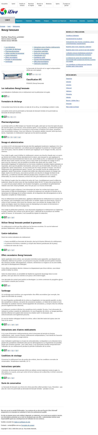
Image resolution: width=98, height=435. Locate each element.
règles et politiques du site (22, 422)
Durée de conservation (41, 53)
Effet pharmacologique (41, 61)
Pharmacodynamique (12, 51)
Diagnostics (20, 21)
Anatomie (82, 21)
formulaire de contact (27, 425)
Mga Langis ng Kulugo (72, 107)
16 (13, 217)
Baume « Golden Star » (72, 100)
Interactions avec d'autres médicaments (47, 47)
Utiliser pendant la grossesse (14, 53)
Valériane (68, 91)
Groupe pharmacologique (42, 59)
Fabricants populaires (41, 63)
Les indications (10, 47)
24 (13, 378)
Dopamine (69, 78)
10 (15, 137)
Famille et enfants (22, 4)
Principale (2, 26)
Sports (57, 4)
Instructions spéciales (41, 51)
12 (8, 250)
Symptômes (90, 21)
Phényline (69, 94)
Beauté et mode (40, 4)
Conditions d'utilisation (72, 35)
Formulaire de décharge (13, 49)
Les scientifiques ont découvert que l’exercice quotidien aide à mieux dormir (79, 65)
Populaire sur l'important (59, 21)
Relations (49, 4)
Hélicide (68, 97)
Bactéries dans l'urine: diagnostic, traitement (78, 46)
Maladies (38, 21)
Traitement (29, 21)
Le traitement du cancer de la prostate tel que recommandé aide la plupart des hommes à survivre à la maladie (80, 59)
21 (13, 350)
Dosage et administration (13, 59)
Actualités (4, 4)
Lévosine (68, 85)
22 (17, 350)
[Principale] (11, 14)
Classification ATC (40, 55)
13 (13, 250)
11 (19, 137)
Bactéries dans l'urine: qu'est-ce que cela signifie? (80, 50)
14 (8, 285)
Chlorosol (69, 88)
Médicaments (73, 21)
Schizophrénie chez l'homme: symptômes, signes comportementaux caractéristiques (80, 42)
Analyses (47, 21)
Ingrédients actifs (39, 57)
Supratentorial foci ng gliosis (74, 38)
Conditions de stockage (41, 49)
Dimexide (68, 103)
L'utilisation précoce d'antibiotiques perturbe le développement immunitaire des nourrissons (79, 53)
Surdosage (8, 61)
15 (8, 217)
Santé (13, 4)
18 (13, 324)
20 (8, 350)
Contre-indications (11, 55)
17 (8, 324)
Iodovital (68, 81)
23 (8, 378)
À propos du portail (66, 4)
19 (17, 324)
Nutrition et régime (31, 4)
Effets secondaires (11, 57)
